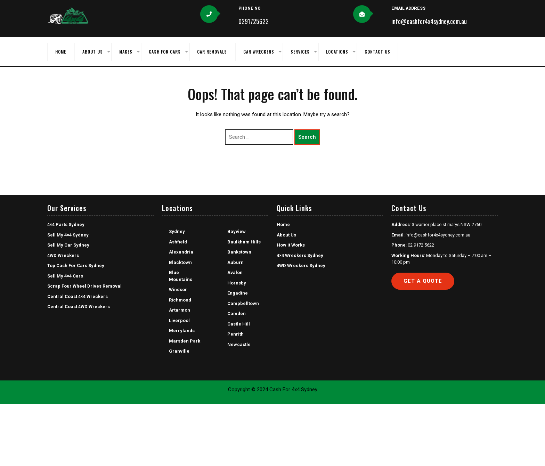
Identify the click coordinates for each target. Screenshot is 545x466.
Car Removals (212, 52)
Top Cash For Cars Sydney (75, 265)
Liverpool (179, 320)
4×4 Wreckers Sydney (300, 255)
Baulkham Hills (244, 241)
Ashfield (178, 241)
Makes (125, 52)
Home (60, 52)
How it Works (291, 245)
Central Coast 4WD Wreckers (78, 306)
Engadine (237, 293)
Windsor (178, 289)
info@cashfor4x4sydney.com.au (429, 21)
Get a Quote (423, 281)
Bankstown (239, 252)
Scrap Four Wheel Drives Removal (84, 286)
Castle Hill (238, 324)
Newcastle (239, 344)
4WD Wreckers (63, 255)
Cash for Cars (165, 52)
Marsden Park (184, 341)
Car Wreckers (258, 52)
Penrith (235, 334)
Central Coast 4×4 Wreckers (77, 296)
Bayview (236, 231)
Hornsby (236, 283)
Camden (236, 313)
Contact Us (377, 52)
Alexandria (181, 252)
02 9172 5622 (421, 245)
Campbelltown (243, 303)
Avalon (235, 272)
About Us (92, 52)
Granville (179, 351)
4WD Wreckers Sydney (301, 265)
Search (307, 137)
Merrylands (182, 330)
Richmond (180, 300)
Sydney (177, 231)
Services (300, 52)
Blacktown (180, 262)
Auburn (235, 262)
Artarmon (179, 310)
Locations (337, 52)
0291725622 (253, 21)
